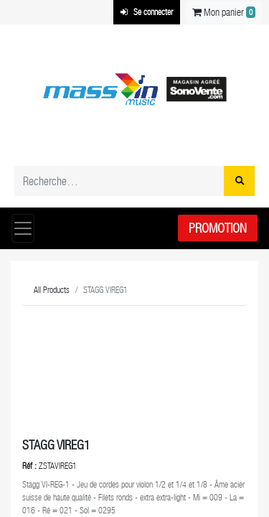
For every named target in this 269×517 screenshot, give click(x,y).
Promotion (218, 228)
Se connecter (147, 12)
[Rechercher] (239, 181)
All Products (52, 290)
